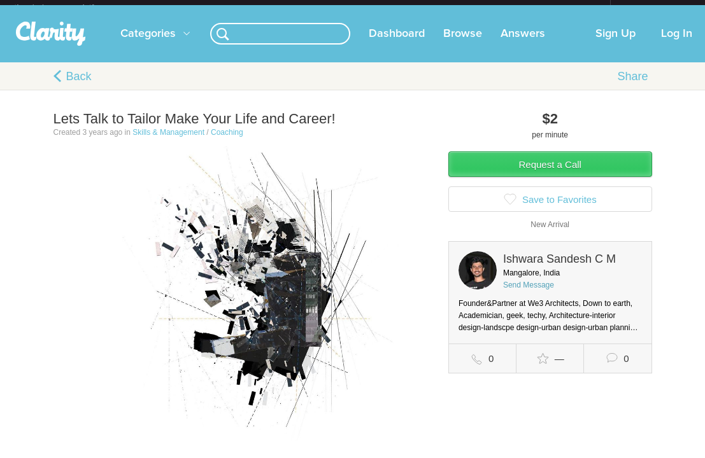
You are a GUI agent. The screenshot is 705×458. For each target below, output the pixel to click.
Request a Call (550, 174)
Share (632, 86)
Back (79, 86)
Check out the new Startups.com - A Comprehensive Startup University (472, 8)
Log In (676, 44)
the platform (67, 7)
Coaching (227, 142)
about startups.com (655, 8)
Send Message (528, 295)
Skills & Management (168, 142)
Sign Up (615, 44)
